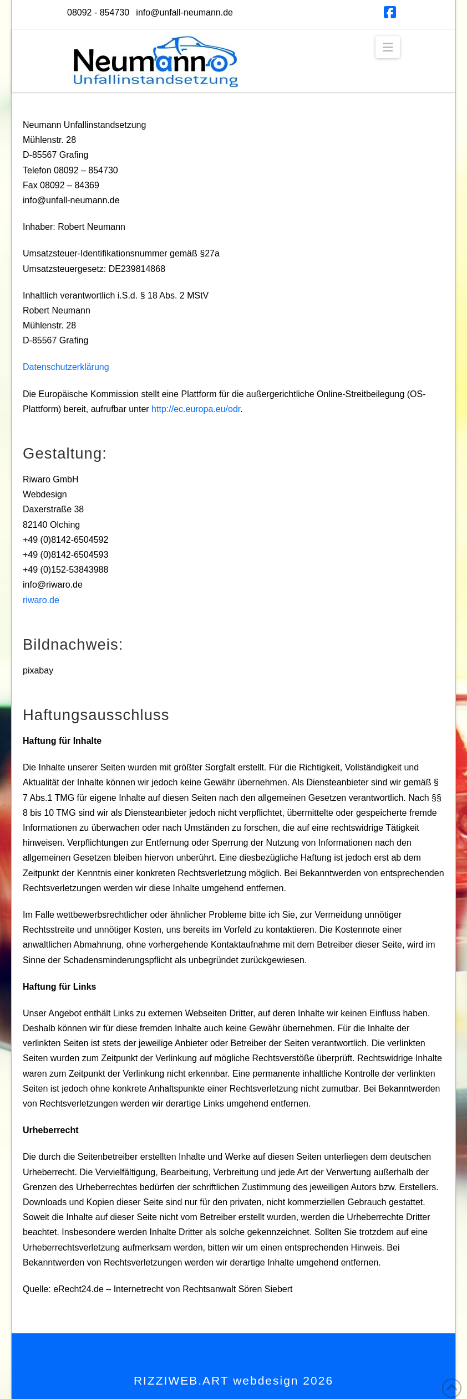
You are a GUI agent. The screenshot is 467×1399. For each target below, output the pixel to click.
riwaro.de (41, 600)
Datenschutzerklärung (66, 367)
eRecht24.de (78, 1289)
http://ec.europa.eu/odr (195, 409)
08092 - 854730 (98, 12)
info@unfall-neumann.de (184, 12)
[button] (387, 47)
